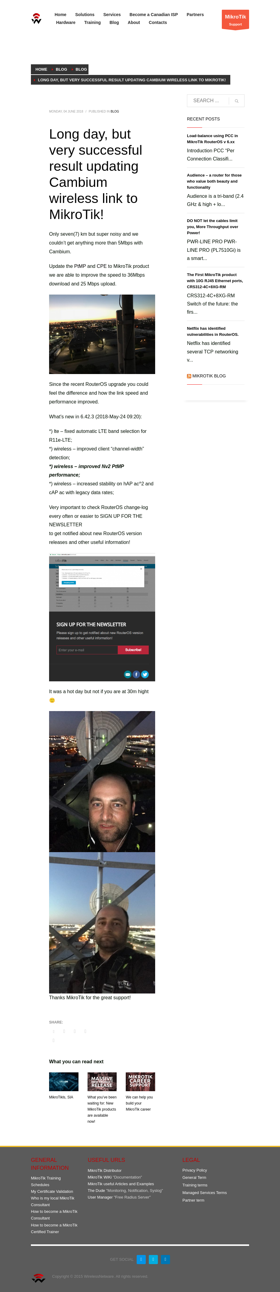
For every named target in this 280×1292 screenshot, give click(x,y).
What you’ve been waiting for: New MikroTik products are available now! (102, 1109)
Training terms (195, 1185)
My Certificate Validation (52, 1191)
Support (235, 21)
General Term (194, 1177)
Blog (115, 111)
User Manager (100, 1197)
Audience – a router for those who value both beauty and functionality (214, 181)
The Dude (96, 1190)
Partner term (193, 1200)
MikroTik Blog (209, 375)
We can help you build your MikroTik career (139, 1103)
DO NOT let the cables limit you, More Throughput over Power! (212, 226)
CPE (102, 266)
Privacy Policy (194, 1170)
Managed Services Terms (204, 1192)
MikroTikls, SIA (61, 1097)
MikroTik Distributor (105, 1170)
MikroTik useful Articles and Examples (121, 1184)
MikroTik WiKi (100, 1177)
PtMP (80, 266)
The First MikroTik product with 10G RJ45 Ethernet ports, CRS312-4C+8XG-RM (215, 280)
